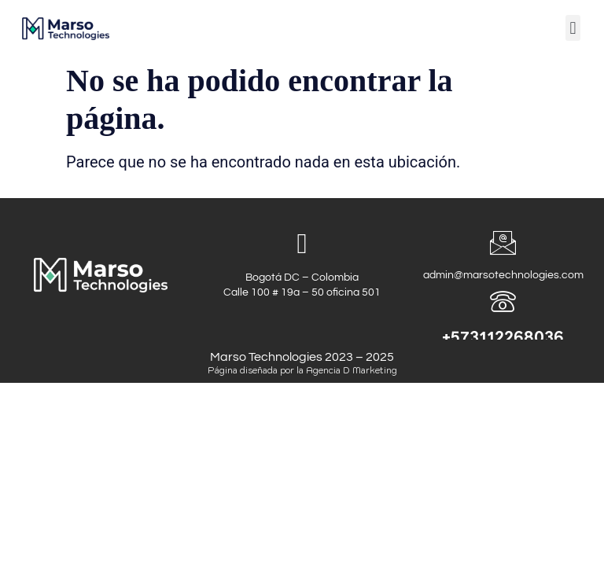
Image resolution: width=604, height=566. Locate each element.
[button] (572, 28)
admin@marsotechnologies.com (503, 281)
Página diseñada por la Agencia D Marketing (302, 370)
